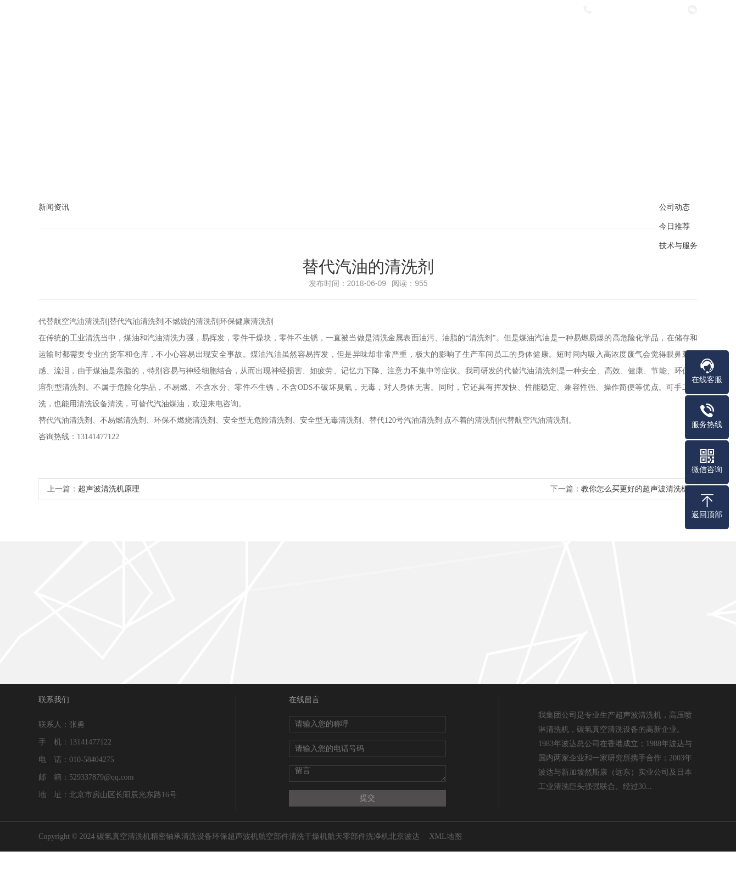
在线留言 (586, 40)
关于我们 (293, 40)
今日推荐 (674, 226)
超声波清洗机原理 (109, 489)
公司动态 (674, 207)
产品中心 (367, 40)
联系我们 (659, 40)
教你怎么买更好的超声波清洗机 (635, 489)
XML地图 (445, 836)
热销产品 (513, 40)
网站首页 (220, 40)
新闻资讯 (440, 40)
